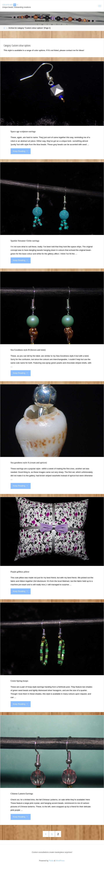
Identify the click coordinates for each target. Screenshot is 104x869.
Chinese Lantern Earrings (22, 793)
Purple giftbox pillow (20, 571)
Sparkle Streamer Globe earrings (25, 240)
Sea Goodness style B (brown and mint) (28, 350)
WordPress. (60, 861)
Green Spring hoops (19, 681)
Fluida (51, 861)
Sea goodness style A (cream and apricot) (29, 462)
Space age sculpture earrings (23, 131)
